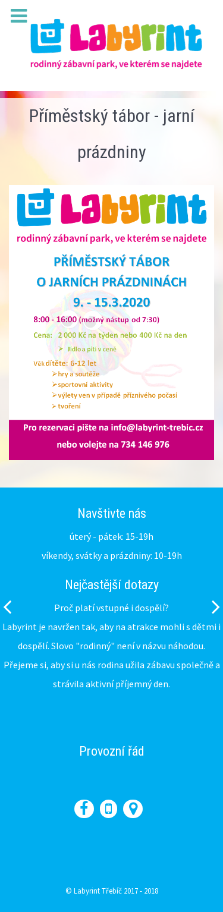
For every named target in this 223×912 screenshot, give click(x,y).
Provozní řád (112, 751)
